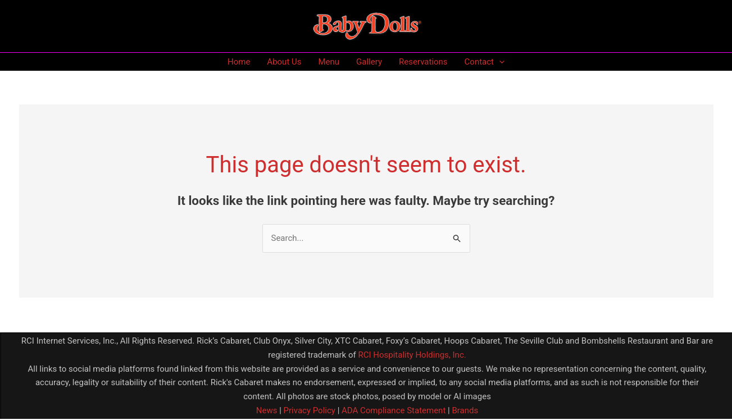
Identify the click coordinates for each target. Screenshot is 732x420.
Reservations (423, 62)
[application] (499, 61)
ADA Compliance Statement (393, 410)
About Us (284, 62)
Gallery (369, 62)
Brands (465, 410)
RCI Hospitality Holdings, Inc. (412, 355)
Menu (328, 62)
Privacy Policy (308, 410)
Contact (484, 61)
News (267, 410)
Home (239, 62)
